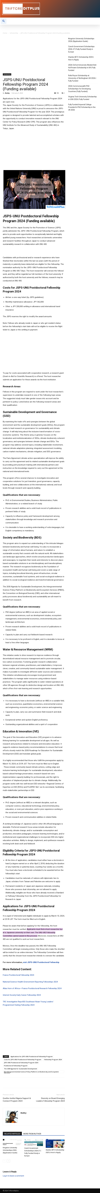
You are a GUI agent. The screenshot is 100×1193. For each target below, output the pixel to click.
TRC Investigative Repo (12, 1002)
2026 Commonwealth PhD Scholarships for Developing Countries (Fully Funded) (79, 88)
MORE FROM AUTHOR (32, 1134)
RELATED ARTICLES (12, 1134)
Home (5, 33)
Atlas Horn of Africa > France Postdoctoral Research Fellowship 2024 (32, 988)
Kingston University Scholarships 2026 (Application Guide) (10, 1150)
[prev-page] (4, 1160)
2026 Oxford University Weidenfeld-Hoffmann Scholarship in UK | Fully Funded (82, 67)
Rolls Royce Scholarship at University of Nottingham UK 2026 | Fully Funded (82, 78)
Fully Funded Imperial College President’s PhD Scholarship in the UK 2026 (82, 107)
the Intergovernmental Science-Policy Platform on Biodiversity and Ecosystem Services (31, 1072)
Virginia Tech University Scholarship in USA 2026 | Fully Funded (82, 98)
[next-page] (8, 1160)
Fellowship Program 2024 (53, 1059)
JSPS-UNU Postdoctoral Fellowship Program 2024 (21, 1063)
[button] (3, 21)
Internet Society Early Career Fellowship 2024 (22, 995)
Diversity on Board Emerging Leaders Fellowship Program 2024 (50, 1099)
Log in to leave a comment (13, 1176)
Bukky (7, 93)
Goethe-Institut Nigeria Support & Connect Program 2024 (17, 1099)
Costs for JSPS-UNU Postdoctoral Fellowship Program (22, 1059)
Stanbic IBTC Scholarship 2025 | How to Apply (81, 58)
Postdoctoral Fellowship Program (15, 1066)
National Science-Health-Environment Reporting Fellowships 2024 (30, 982)
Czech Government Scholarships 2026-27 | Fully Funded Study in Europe (81, 49)
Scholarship (14, 33)
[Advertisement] (34, 54)
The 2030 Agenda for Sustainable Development (20, 1069)
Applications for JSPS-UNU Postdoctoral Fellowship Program (32, 1056)
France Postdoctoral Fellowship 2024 (18, 975)
